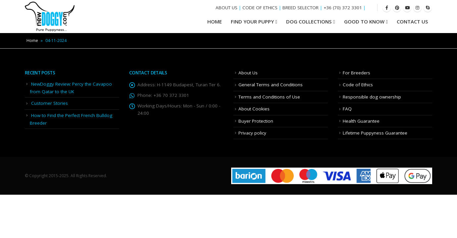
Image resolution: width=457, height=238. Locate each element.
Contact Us (412, 21)
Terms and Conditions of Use (269, 97)
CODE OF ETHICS (260, 8)
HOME (214, 21)
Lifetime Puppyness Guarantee (375, 133)
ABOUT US (226, 8)
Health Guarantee (361, 121)
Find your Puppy (252, 21)
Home (32, 40)
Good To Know (364, 21)
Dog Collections (308, 21)
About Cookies (254, 109)
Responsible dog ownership (372, 97)
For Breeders (356, 73)
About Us (248, 73)
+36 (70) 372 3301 (343, 8)
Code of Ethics (358, 85)
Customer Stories (49, 103)
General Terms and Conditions (270, 85)
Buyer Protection (255, 121)
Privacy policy (252, 133)
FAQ (347, 109)
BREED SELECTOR (300, 8)
